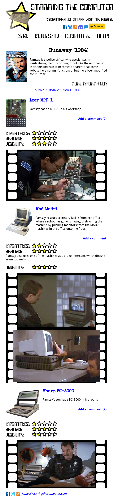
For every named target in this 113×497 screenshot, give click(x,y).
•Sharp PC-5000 (70, 90)
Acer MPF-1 (41, 100)
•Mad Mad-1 (55, 90)
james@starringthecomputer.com (44, 493)
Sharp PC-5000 (58, 391)
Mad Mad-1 (47, 209)
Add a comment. (95, 238)
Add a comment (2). (92, 119)
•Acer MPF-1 (41, 90)
